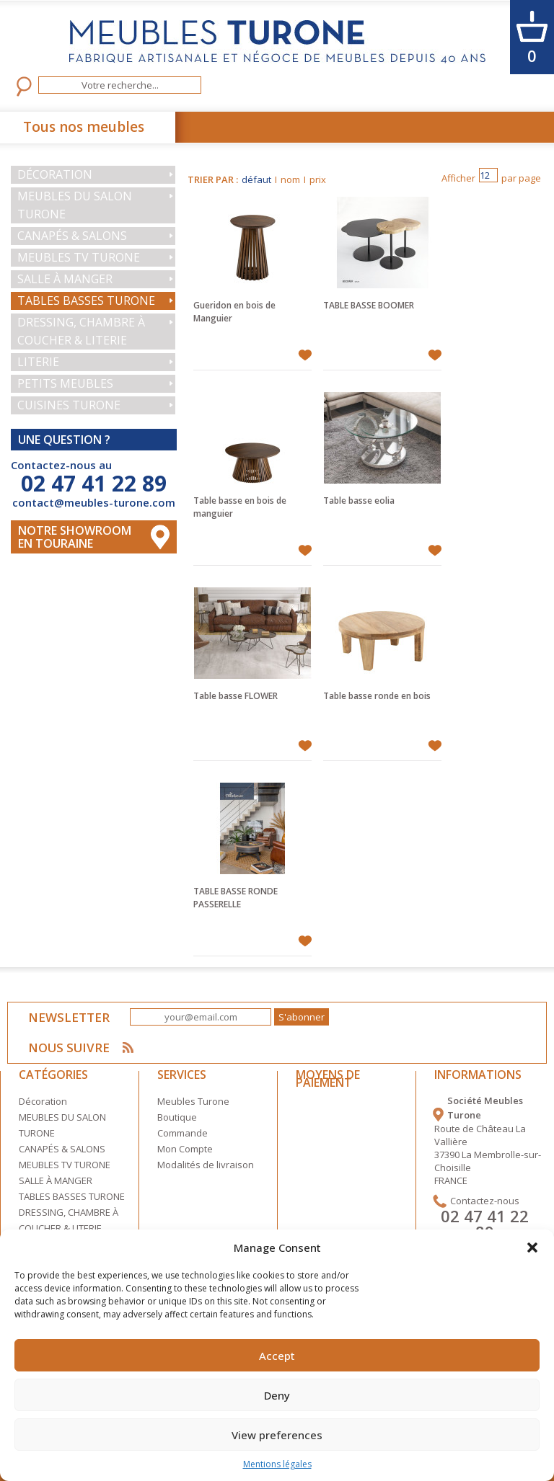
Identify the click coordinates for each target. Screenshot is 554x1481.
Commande (182, 1132)
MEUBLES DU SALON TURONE (74, 205)
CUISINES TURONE (68, 405)
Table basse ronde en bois (377, 696)
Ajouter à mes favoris (305, 355)
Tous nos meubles (83, 126)
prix (317, 179)
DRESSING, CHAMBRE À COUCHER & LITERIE (81, 331)
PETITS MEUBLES (65, 383)
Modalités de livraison (205, 1164)
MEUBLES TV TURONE (78, 257)
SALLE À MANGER (65, 279)
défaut (256, 179)
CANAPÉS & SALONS (72, 236)
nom (290, 179)
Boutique (177, 1117)
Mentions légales (277, 1464)
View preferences (277, 1435)
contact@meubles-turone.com (93, 502)
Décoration (54, 174)
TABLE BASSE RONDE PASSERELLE (235, 897)
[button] (532, 1247)
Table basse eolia (359, 500)
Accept (277, 1355)
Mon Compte (185, 1148)
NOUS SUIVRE (69, 1047)
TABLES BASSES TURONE (86, 300)
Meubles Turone (193, 1101)
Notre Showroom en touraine (74, 536)
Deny (277, 1395)
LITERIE (38, 362)
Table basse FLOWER (235, 696)
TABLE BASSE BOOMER (368, 305)
